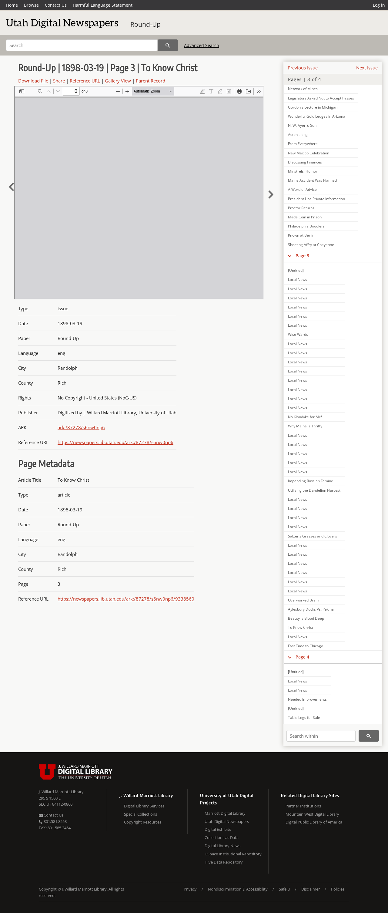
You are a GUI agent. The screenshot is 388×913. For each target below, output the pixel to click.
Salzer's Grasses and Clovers (312, 536)
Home (12, 5)
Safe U (284, 889)
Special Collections (140, 814)
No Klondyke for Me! (305, 416)
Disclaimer (310, 889)
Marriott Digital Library (225, 813)
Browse (31, 5)
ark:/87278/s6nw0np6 (81, 427)
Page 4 (302, 657)
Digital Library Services (144, 806)
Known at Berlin (301, 235)
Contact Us (56, 5)
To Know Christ (300, 627)
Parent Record (150, 81)
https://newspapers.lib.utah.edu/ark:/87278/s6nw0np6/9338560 (126, 599)
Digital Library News (222, 845)
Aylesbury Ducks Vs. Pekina (311, 609)
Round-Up (145, 24)
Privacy (190, 889)
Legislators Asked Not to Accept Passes (321, 98)
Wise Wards (298, 334)
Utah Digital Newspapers (227, 821)
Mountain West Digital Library (312, 814)
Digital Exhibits (218, 829)
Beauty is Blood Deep (306, 618)
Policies (337, 889)
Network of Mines (303, 88)
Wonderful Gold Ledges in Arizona (316, 116)
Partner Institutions (303, 806)
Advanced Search (201, 45)
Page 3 (302, 255)
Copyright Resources (142, 822)
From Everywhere (303, 143)
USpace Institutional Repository (233, 854)
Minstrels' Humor (302, 171)
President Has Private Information (316, 198)
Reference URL (85, 81)
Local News (297, 279)
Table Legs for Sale (304, 717)
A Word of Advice (302, 189)
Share (59, 81)
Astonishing (298, 134)
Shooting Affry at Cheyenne (311, 244)
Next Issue (367, 68)
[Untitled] (296, 270)
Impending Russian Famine (310, 480)
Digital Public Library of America (314, 822)
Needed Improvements (307, 699)
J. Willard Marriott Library (61, 791)
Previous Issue (303, 68)
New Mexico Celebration (308, 153)
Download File (33, 81)
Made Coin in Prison (305, 217)
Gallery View (118, 81)
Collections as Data (222, 837)
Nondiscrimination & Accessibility (238, 889)
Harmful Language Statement (102, 5)
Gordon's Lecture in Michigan (312, 107)
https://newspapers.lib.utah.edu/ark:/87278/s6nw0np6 (115, 442)
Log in (379, 5)
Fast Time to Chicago (305, 646)
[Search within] (321, 736)
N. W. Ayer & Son (302, 125)
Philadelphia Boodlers (306, 226)
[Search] (82, 45)
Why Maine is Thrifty (305, 426)
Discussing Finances (305, 162)
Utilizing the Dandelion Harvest (314, 490)
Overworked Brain (303, 600)
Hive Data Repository (224, 862)
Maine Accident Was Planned (312, 180)
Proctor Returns (301, 208)
